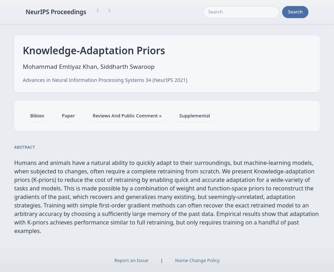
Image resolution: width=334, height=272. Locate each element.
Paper (68, 115)
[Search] (241, 12)
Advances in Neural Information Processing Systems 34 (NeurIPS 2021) (105, 80)
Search (295, 12)
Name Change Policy (197, 260)
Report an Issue (131, 260)
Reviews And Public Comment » (127, 115)
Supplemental (194, 115)
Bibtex (37, 115)
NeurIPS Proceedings (56, 12)
